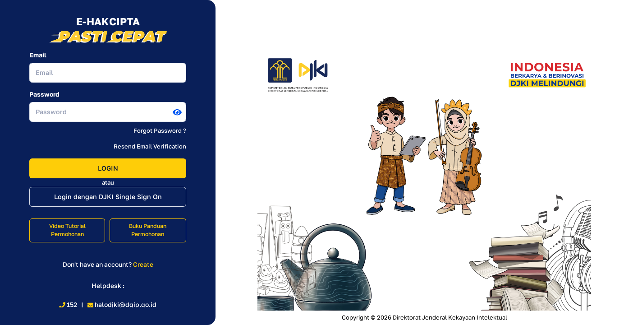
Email (37, 55)
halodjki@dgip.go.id (122, 304)
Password (44, 94)
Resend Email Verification (150, 146)
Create (143, 264)
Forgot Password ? (159, 130)
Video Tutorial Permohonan (67, 230)
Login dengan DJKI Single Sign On (108, 196)
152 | (73, 304)
